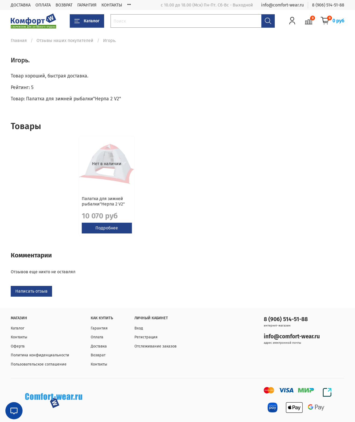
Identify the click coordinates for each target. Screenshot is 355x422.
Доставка (99, 346)
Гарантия (99, 328)
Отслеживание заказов (155, 346)
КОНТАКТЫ (111, 5)
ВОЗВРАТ (64, 5)
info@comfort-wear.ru (282, 5)
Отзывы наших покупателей (64, 40)
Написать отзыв (31, 295)
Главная (19, 40)
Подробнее (41, 232)
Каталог (87, 21)
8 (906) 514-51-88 (328, 5)
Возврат (98, 355)
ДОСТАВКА (21, 5)
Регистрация (146, 337)
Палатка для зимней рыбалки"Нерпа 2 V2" (35, 205)
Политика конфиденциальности (40, 355)
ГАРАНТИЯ (87, 5)
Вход (138, 328)
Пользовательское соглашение (39, 364)
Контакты (19, 337)
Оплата (97, 337)
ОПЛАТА (43, 5)
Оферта (18, 346)
